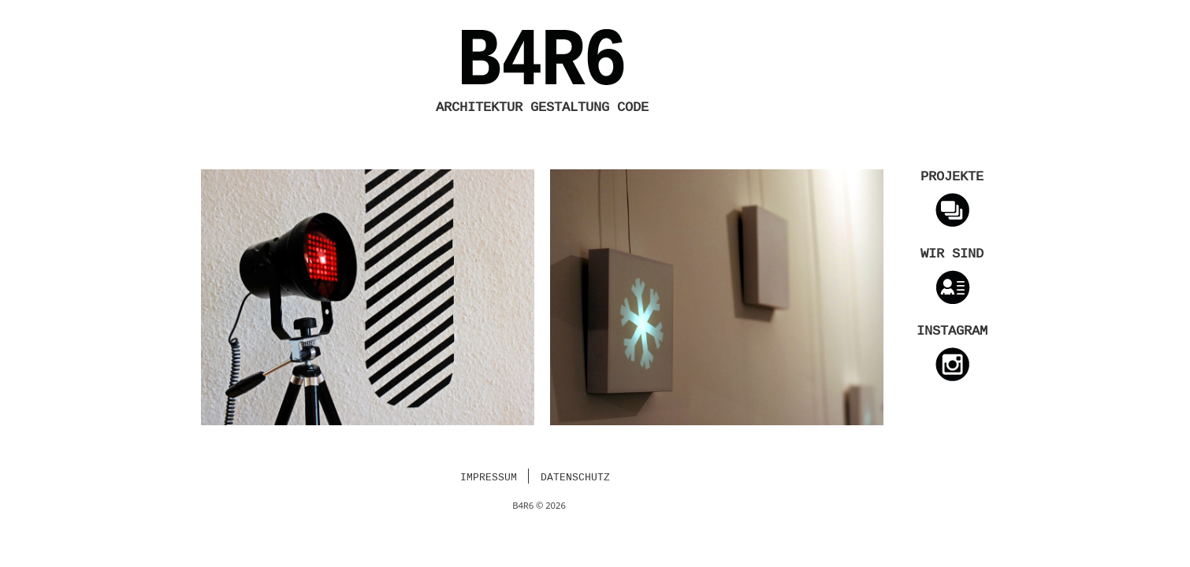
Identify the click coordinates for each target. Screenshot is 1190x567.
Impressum (488, 478)
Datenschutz (575, 478)
